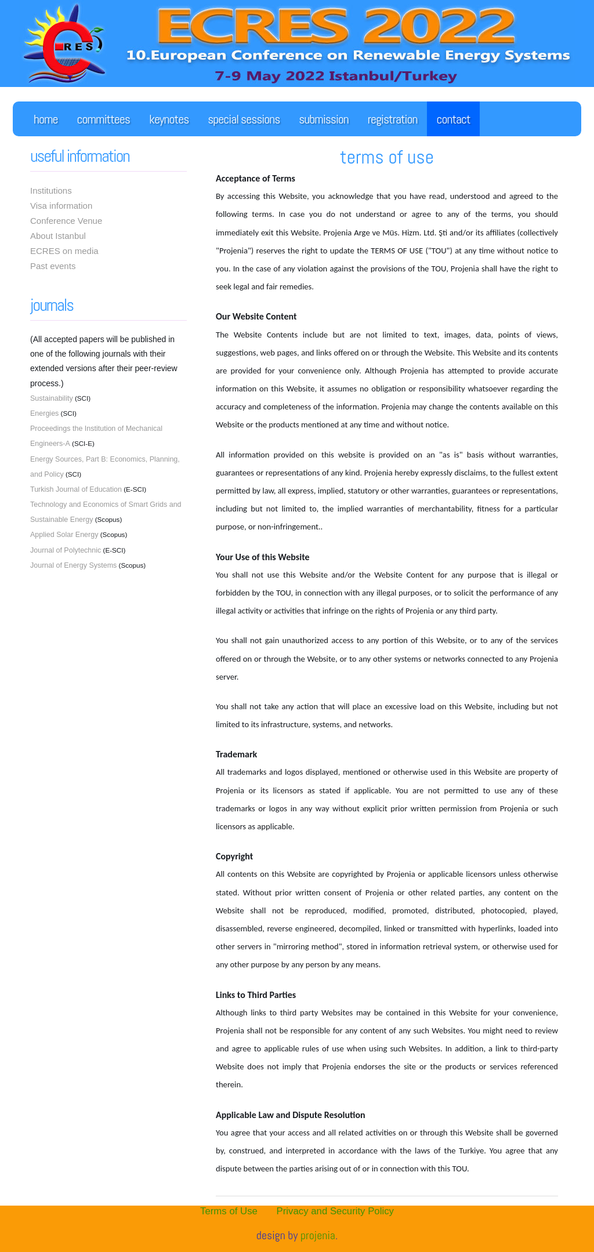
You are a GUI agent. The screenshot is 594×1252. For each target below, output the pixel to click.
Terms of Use (229, 1211)
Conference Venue (66, 221)
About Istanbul (58, 236)
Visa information (61, 206)
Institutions (51, 190)
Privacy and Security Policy (335, 1211)
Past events (52, 266)
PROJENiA (317, 1235)
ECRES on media (64, 251)
